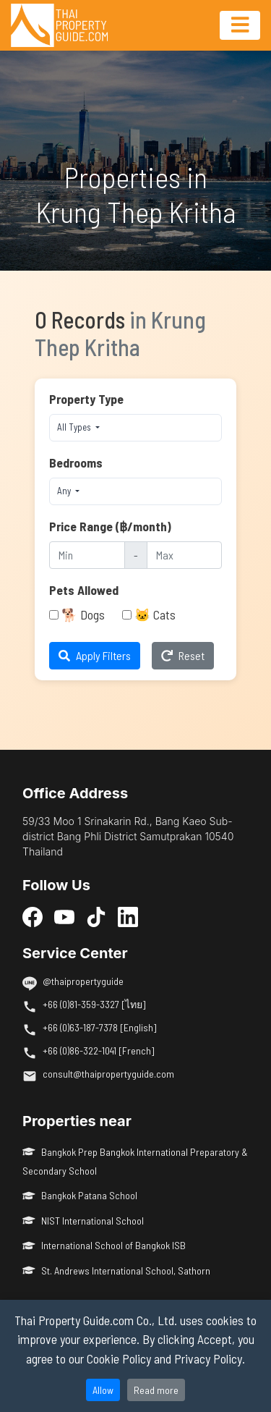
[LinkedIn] (128, 916)
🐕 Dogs (83, 614)
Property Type (86, 399)
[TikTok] (96, 916)
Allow (103, 1390)
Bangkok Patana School (79, 1195)
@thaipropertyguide (83, 981)
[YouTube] (64, 916)
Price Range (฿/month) (110, 526)
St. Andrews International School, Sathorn (116, 1270)
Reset (183, 655)
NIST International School (83, 1220)
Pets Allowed (84, 590)
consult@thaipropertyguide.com (108, 1074)
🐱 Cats (155, 614)
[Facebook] (32, 916)
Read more (156, 1390)
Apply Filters (95, 655)
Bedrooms (76, 462)
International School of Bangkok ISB (104, 1245)
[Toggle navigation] (240, 25)
